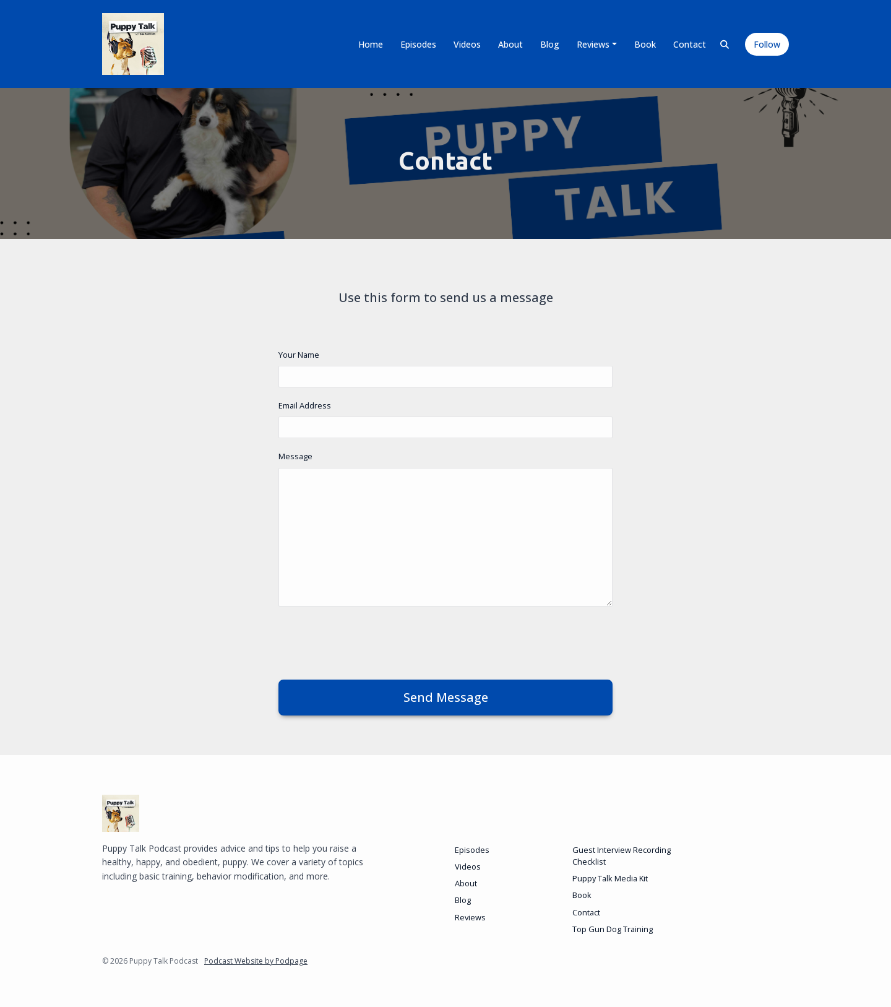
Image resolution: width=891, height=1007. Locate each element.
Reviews (593, 44)
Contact (689, 44)
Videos (467, 44)
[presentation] (372, 640)
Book (645, 44)
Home (370, 44)
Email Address (304, 405)
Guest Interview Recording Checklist (621, 855)
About (510, 44)
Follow (767, 44)
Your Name (298, 354)
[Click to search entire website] (725, 44)
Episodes (418, 44)
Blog (549, 44)
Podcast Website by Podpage (256, 961)
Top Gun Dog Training (612, 929)
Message (295, 456)
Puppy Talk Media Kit (610, 878)
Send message (445, 697)
